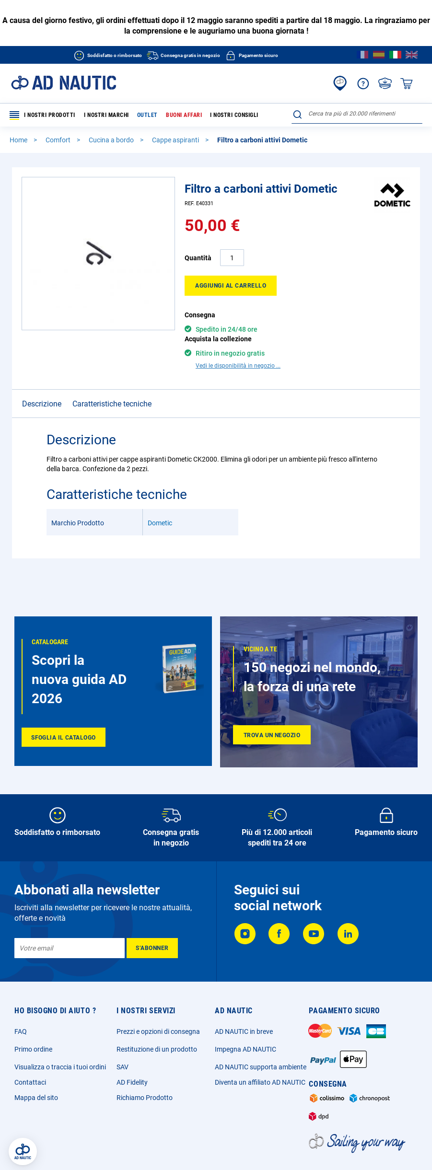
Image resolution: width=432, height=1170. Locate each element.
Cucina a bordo (112, 140)
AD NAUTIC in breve (244, 1031)
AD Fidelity (132, 1082)
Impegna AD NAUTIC (245, 1049)
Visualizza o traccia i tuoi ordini (60, 1067)
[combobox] (357, 114)
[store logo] (63, 82)
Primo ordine (33, 1049)
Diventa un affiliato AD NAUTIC (260, 1082)
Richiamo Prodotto (145, 1097)
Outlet (147, 115)
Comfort (59, 140)
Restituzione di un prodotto (157, 1049)
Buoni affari (184, 115)
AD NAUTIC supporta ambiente (260, 1067)
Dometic (160, 506)
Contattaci (30, 1082)
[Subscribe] (152, 948)
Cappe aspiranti (176, 140)
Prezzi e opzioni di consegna (158, 1031)
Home (19, 140)
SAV (122, 1067)
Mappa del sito (36, 1097)
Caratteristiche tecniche (112, 387)
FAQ (20, 1031)
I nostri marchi (106, 115)
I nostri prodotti (42, 115)
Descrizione (41, 387)
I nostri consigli (234, 115)
